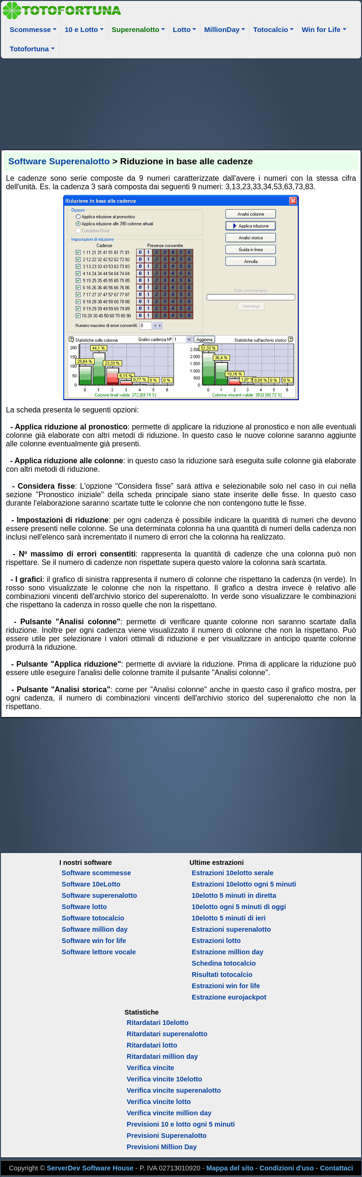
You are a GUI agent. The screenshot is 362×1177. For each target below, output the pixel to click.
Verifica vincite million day (169, 1113)
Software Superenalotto (59, 161)
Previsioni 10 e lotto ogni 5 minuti (181, 1124)
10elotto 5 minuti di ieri (229, 918)
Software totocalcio (93, 918)
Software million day (95, 929)
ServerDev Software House (90, 1168)
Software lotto (84, 907)
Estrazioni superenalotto (231, 929)
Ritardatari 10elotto (158, 1022)
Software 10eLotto (91, 884)
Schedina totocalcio (224, 963)
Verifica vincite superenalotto (174, 1090)
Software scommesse (96, 873)
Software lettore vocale (99, 952)
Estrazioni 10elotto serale (233, 873)
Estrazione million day (227, 952)
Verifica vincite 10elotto (164, 1079)
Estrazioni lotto (216, 940)
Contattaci (336, 1168)
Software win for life (94, 940)
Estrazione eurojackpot (229, 997)
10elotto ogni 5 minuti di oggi (239, 907)
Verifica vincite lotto (159, 1101)
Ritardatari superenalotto (167, 1034)
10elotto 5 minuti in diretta (234, 895)
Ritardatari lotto (152, 1045)
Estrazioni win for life (226, 986)
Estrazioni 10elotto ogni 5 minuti (244, 884)
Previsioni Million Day (162, 1147)
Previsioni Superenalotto (167, 1135)
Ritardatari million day (162, 1056)
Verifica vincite (150, 1068)
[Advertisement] (181, 102)
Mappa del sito (230, 1168)
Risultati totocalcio (222, 974)
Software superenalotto (99, 895)
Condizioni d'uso (287, 1168)
